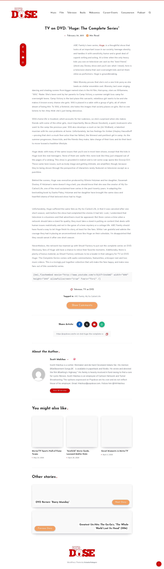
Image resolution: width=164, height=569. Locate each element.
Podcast (141, 13)
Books (83, 13)
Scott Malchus (58, 359)
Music (53, 13)
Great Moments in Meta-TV (114, 451)
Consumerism (127, 13)
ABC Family (79, 296)
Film (62, 13)
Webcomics (94, 13)
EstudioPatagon (90, 562)
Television (71, 13)
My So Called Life (93, 296)
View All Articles (60, 390)
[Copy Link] (82, 334)
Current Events (110, 13)
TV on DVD (88, 290)
